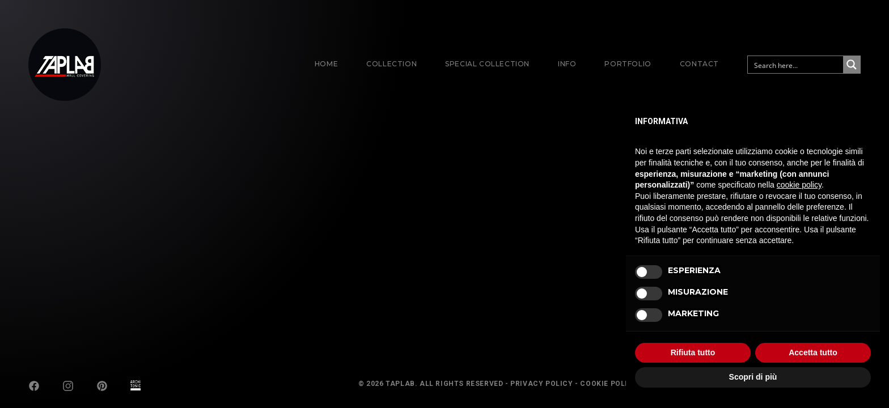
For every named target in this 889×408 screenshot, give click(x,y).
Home (326, 64)
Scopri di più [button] (753, 376)
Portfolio (627, 64)
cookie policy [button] (799, 184)
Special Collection (487, 64)
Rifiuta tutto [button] (693, 352)
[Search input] (796, 65)
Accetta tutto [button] (813, 352)
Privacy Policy (541, 384)
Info (567, 64)
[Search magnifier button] (851, 64)
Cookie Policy (609, 384)
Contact (699, 64)
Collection (391, 64)
